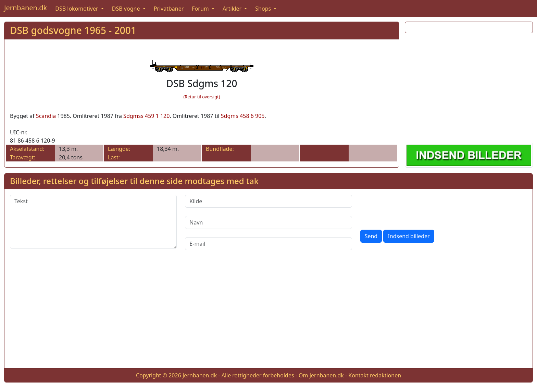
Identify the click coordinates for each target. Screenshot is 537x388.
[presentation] (412, 208)
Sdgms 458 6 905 (243, 116)
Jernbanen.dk (25, 7)
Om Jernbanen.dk (321, 375)
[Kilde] (268, 201)
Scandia (46, 116)
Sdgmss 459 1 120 (146, 116)
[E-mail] (268, 243)
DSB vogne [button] (126, 8)
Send (371, 236)
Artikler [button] (233, 8)
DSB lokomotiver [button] (77, 8)
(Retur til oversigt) (202, 97)
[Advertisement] (469, 87)
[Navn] (268, 222)
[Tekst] (93, 222)
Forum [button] (201, 8)
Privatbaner (169, 8)
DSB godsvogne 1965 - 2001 (73, 30)
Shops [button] (263, 8)
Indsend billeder (408, 236)
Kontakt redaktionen (374, 375)
